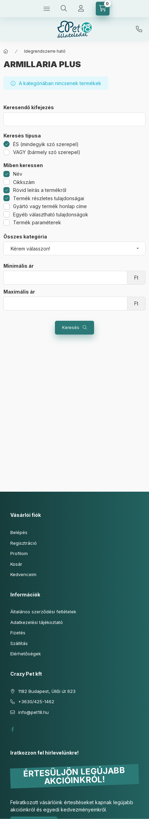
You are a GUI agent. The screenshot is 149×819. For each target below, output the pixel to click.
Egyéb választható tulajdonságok (50, 214)
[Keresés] (64, 9)
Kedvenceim (23, 574)
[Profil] (81, 9)
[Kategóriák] (47, 9)
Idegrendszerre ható (45, 51)
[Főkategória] (5, 51)
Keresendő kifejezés (28, 107)
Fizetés (17, 632)
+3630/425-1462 (139, 29)
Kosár (16, 564)
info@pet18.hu (33, 712)
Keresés (70, 327)
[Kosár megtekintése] (103, 9)
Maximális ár (19, 292)
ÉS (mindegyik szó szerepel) (46, 144)
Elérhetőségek (25, 653)
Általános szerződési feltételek (43, 611)
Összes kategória (25, 236)
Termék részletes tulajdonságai (48, 198)
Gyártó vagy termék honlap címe (50, 206)
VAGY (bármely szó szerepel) (46, 152)
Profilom (19, 553)
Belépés (18, 532)
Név (17, 174)
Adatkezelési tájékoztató (36, 622)
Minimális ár (18, 266)
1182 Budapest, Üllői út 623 (47, 691)
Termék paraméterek (37, 222)
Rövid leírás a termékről (39, 190)
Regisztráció (23, 543)
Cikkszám (24, 182)
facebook (12, 729)
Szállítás (19, 643)
